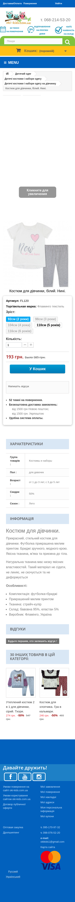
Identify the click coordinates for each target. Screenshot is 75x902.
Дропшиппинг (11, 832)
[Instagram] (39, 776)
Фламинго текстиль (50, 306)
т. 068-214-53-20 (55, 20)
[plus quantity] (31, 345)
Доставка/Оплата (12, 3)
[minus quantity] (25, 345)
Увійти (58, 3)
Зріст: (10, 312)
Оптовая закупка (13, 827)
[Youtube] (24, 776)
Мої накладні (48, 797)
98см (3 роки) (45, 319)
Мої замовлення (50, 786)
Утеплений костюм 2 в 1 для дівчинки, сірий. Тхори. (20, 706)
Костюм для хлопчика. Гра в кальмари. (50, 706)
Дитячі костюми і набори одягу (23, 78)
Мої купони (47, 816)
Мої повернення (50, 791)
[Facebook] (10, 776)
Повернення (30, 3)
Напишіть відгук (18, 386)
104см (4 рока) (19, 325)
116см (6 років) (19, 331)
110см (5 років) (48, 325)
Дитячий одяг (23, 73)
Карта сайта (48, 847)
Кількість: (14, 339)
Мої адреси (47, 802)
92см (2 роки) (18, 319)
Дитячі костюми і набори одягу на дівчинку (30, 83)
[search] (67, 42)
